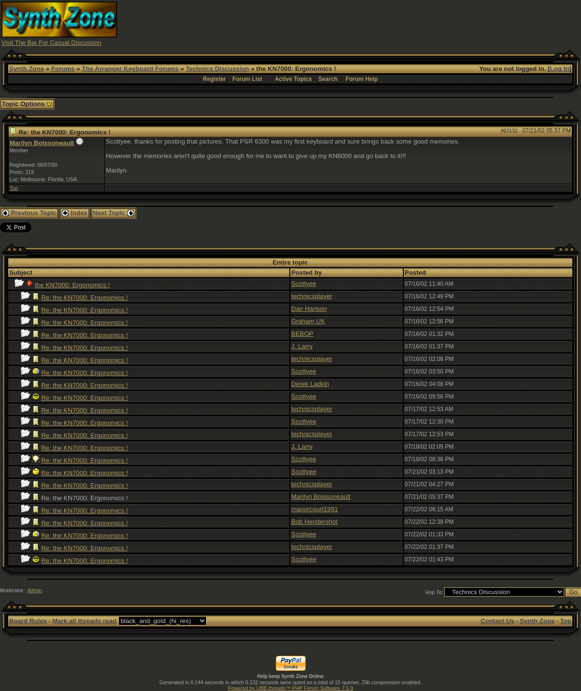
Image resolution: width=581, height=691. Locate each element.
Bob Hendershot (314, 521)
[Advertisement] (404, 23)
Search (327, 79)
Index (75, 212)
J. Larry (301, 346)
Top (14, 188)
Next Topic (113, 212)
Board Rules (28, 621)
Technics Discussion (217, 68)
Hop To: (434, 592)
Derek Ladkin (310, 383)
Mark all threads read (84, 621)
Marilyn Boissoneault (42, 142)
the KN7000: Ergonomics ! (72, 285)
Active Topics (293, 79)
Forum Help (362, 79)
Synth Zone (26, 68)
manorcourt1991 (314, 509)
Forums (63, 68)
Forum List (247, 79)
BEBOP (302, 333)
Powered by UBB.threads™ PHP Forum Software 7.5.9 (290, 688)
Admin (34, 590)
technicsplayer (311, 296)
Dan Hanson (309, 308)
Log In (559, 68)
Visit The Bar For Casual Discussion (51, 42)
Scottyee (303, 283)
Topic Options (27, 103)
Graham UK (308, 321)
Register (214, 79)
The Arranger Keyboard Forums (130, 68)
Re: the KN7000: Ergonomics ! (84, 297)
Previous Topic (29, 212)
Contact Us (497, 621)
